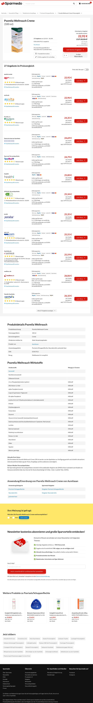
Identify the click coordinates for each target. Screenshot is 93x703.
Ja (11, 517)
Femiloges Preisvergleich (67, 643)
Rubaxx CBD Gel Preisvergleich (48, 643)
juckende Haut (13, 496)
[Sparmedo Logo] (11, 3)
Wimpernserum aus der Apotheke (13, 651)
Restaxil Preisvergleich (32, 647)
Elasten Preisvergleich (49, 638)
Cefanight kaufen (31, 643)
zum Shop (81, 81)
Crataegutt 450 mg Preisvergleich (13, 647)
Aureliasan (37, 44)
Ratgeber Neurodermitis (49, 493)
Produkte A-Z (29, 677)
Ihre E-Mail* (11, 563)
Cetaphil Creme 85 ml (56, 613)
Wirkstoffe (28, 681)
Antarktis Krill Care (9, 638)
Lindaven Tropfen (63, 638)
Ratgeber (27, 679)
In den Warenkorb (78, 55)
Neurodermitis (13, 493)
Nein (16, 517)
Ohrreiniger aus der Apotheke (34, 651)
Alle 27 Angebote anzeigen (47, 310)
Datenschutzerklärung (42, 576)
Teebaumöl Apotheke (47, 647)
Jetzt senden (24, 517)
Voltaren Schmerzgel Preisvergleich (14, 643)
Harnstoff (11, 371)
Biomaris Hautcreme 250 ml (36, 613)
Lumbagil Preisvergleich (78, 638)
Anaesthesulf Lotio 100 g (79, 613)
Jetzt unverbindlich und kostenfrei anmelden (26, 571)
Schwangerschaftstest (52, 651)
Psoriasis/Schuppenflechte (16, 489)
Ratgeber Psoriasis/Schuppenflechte (53, 489)
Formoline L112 (22, 638)
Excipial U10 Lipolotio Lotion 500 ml (14, 613)
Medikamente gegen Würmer (64, 647)
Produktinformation (42, 53)
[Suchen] (73, 4)
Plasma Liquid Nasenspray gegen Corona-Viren (17, 656)
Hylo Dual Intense (35, 638)
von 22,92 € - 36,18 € (43, 38)
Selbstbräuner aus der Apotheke (70, 651)
